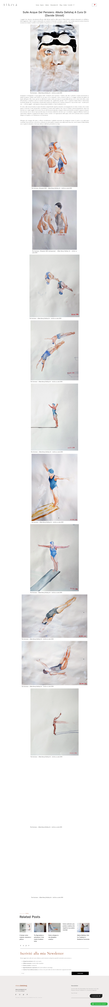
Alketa (47, 5)
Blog (61, 5)
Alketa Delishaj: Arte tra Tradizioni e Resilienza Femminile (83, 937)
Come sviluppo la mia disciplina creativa (53, 937)
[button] (99, 1004)
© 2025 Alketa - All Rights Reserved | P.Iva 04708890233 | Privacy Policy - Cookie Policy (28, 997)
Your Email (74, 993)
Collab (65, 5)
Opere (42, 5)
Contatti (70, 5)
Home (37, 5)
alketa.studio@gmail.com (20, 989)
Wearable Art (54, 5)
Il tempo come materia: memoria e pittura (25, 937)
